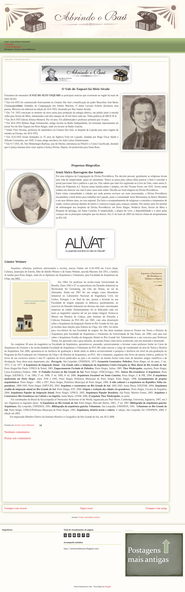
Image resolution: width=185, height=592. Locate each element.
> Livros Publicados (12, 47)
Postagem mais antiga (156, 508)
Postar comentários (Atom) (89, 517)
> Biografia (9, 44)
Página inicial (86, 508)
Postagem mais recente (15, 508)
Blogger (108, 587)
